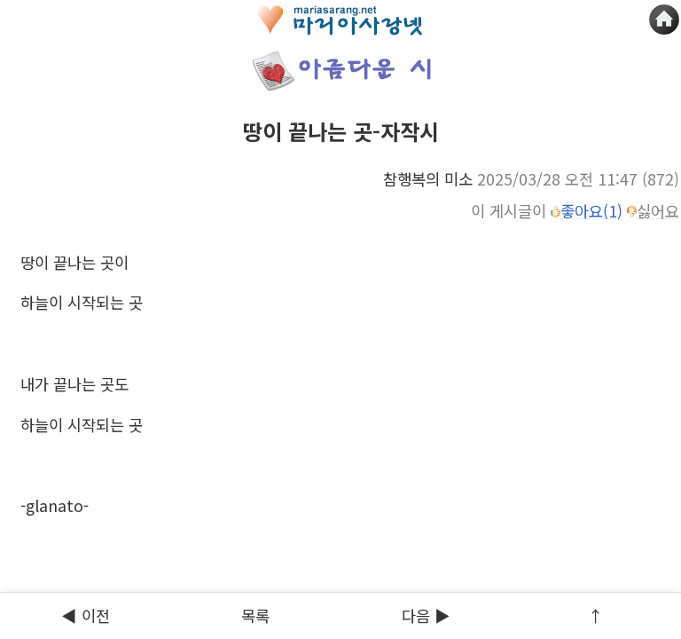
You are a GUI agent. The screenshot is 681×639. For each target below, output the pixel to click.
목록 (255, 615)
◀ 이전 (85, 615)
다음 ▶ (426, 615)
